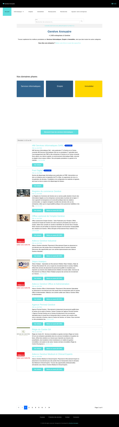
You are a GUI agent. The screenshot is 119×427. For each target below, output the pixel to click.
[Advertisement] (59, 59)
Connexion (76, 417)
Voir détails (37, 165)
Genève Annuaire (9, 3)
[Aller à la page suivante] (45, 407)
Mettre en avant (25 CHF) (54, 210)
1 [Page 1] (25, 407)
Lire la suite (41, 160)
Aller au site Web (37, 148)
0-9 (46, 25)
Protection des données (55, 417)
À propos (42, 417)
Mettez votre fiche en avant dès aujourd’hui (68, 43)
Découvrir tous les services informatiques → (59, 132)
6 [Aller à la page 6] (42, 407)
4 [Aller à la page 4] (35, 407)
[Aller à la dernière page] (49, 407)
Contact (67, 417)
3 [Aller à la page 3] (32, 407)
